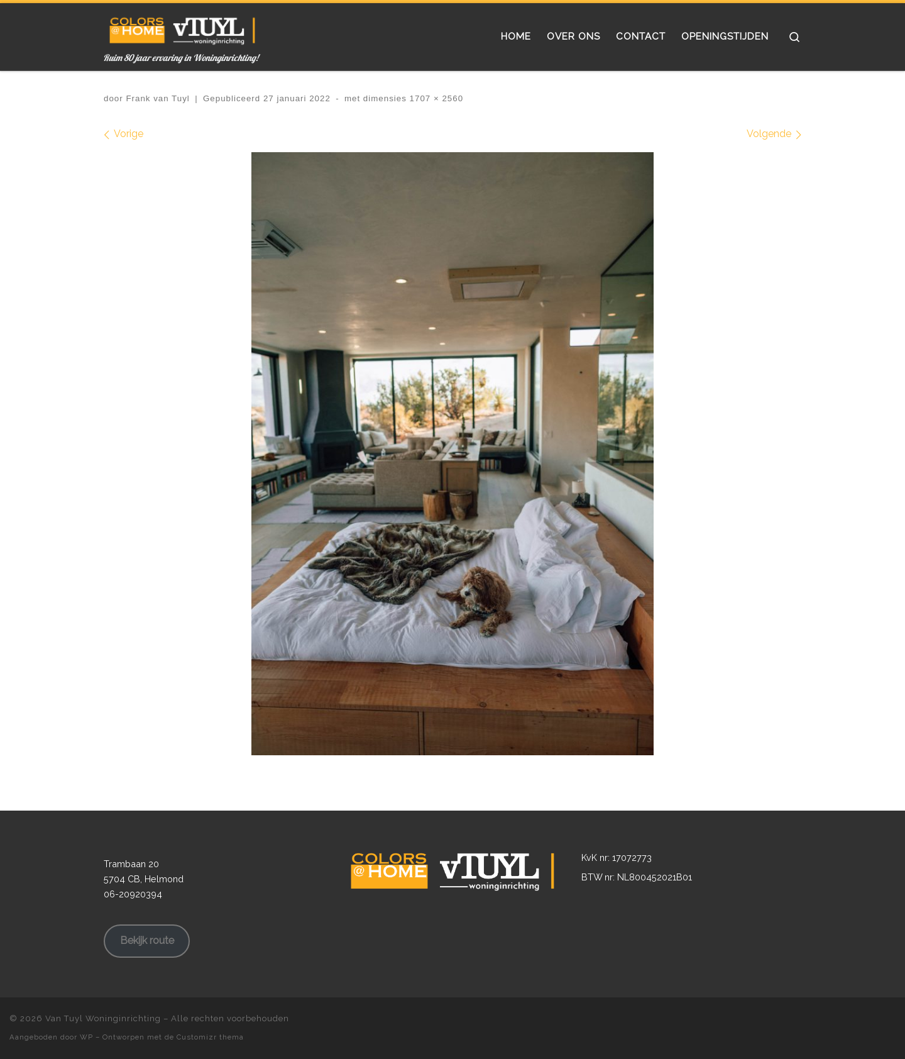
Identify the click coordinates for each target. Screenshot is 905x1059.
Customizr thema (210, 1037)
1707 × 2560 (435, 98)
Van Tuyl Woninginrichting (103, 1018)
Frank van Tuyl (157, 98)
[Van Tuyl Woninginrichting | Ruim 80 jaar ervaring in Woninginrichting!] (182, 28)
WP (86, 1037)
